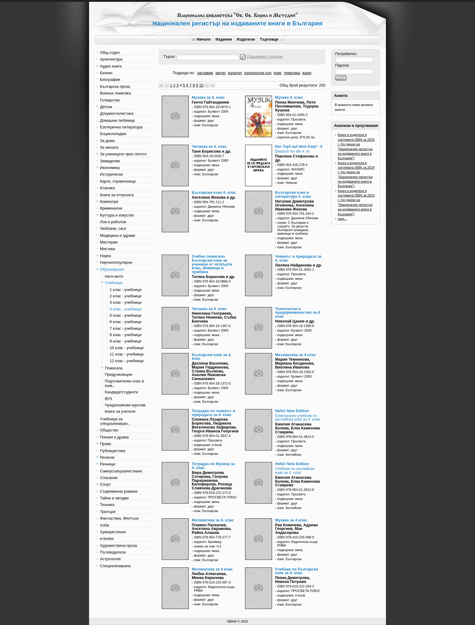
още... (342, 218)
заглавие (205, 73)
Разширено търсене (265, 56)
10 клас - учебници (127, 348)
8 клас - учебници (125, 334)
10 (201, 85)
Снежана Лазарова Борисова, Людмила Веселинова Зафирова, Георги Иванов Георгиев (215, 425)
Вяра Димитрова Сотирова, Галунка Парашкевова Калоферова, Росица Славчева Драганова (212, 480)
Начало (201, 39)
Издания (223, 39)
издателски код (257, 73)
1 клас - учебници (125, 289)
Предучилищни (118, 374)
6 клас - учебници (125, 321)
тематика (292, 73)
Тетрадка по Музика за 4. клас (213, 465)
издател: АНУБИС (291, 169)
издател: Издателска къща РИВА (297, 543)
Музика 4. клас (289, 97)
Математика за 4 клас (295, 354)
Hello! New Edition (292, 410)
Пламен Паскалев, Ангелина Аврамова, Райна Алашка (211, 529)
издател (235, 73)
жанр (306, 73)
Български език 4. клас (214, 192)
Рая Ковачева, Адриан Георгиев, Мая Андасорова (296, 529)
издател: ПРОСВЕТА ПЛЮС (215, 497)
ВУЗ (108, 398)
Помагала (113, 368)
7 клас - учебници (125, 328)
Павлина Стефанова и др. (296, 158)
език (277, 73)
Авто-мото (114, 276)
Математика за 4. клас (213, 520)
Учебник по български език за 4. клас (296, 571)
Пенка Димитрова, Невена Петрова (292, 579)
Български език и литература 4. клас (293, 194)
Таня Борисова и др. (211, 151)
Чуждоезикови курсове (125, 405)
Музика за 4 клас (291, 520)
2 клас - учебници (125, 296)
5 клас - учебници (125, 315)
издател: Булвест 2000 (211, 111)
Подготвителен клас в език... (124, 383)
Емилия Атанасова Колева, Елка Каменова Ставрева (297, 428)
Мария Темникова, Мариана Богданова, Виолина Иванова (294, 363)
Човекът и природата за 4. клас (298, 258)
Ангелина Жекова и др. (214, 197)
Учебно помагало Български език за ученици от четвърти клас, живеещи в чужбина (212, 264)
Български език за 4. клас (211, 356)
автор (220, 73)
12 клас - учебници (127, 361)
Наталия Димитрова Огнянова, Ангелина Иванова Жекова (294, 205)
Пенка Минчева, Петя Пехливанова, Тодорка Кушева (296, 106)
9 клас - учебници (125, 341)
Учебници (113, 282)
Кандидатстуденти (121, 392)
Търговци (271, 39)
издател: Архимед (207, 542)
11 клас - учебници (127, 354)
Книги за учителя (120, 411)
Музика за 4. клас (208, 97)
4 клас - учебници (125, 309)
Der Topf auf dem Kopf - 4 (298, 146)
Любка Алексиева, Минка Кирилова (209, 575)
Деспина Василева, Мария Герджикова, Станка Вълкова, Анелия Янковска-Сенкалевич (210, 371)
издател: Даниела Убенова (214, 206)
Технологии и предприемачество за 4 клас (297, 312)
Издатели (246, 39)
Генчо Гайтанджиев (210, 102)
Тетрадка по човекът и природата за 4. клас (213, 412)
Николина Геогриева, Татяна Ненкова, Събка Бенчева (214, 317)
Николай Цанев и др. (295, 321)
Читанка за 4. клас (209, 146)
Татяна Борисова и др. (213, 276)
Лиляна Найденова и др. (298, 265)
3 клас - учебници (125, 302)
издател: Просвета (291, 119)
